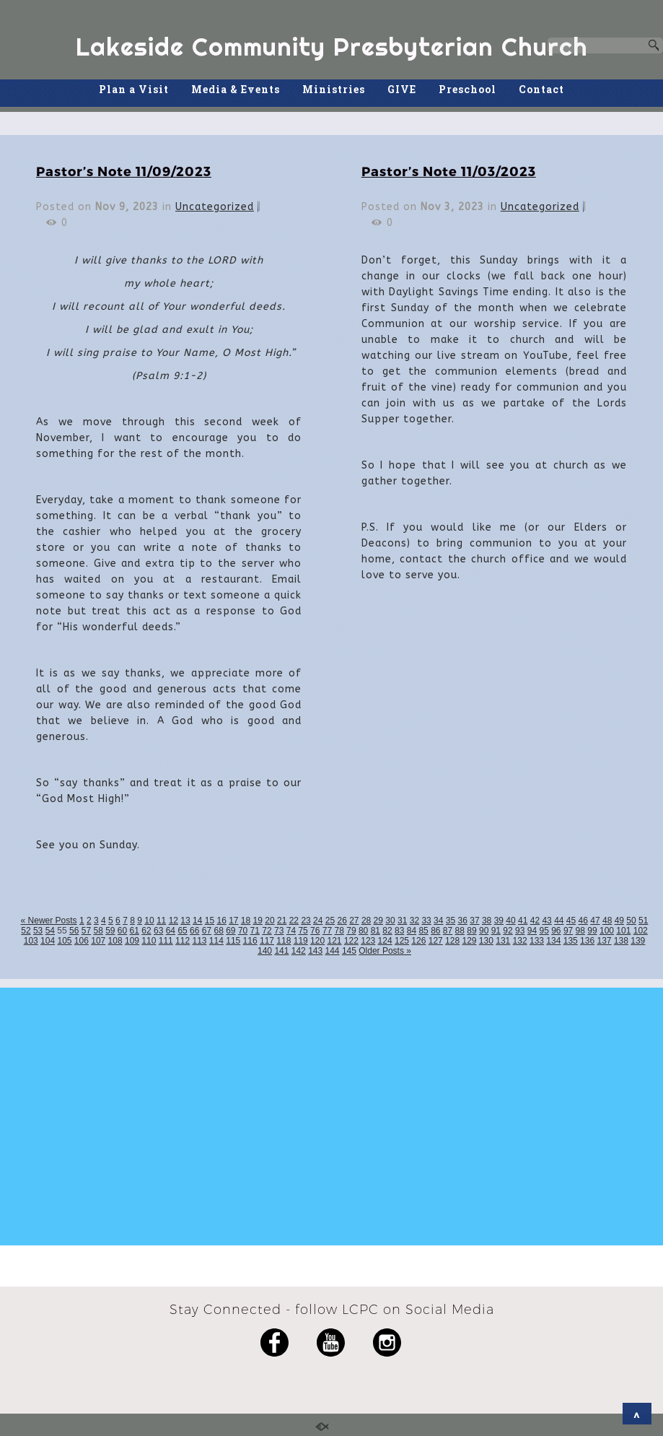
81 (375, 931)
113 (199, 941)
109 (132, 941)
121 (334, 941)
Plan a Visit (134, 89)
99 (592, 931)
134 (553, 941)
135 (570, 941)
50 (631, 920)
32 (414, 920)
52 (25, 931)
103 (31, 941)
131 (503, 941)
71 (255, 931)
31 (402, 920)
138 (621, 941)
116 (250, 941)
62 (146, 931)
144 (332, 951)
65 (182, 931)
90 (483, 931)
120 (317, 941)
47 (595, 920)
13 (185, 920)
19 (258, 920)
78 (339, 931)
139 (638, 941)
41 (522, 920)
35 (450, 920)
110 (148, 941)
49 (619, 920)
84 (411, 931)
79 (351, 931)
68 (218, 931)
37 (474, 920)
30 (390, 920)
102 (640, 931)
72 (266, 931)
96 (556, 931)
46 (583, 920)
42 (535, 920)
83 (399, 931)
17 (233, 920)
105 (64, 941)
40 (510, 920)
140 (265, 951)
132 (520, 941)
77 (327, 931)
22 (294, 920)
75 (302, 931)
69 (230, 931)
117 (267, 941)
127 (436, 941)
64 (170, 931)
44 (558, 920)
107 (98, 941)
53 (38, 931)
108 (115, 941)
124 (385, 941)
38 (486, 920)
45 (571, 920)
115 (233, 941)
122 (351, 941)
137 (604, 941)
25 (330, 920)
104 (47, 941)
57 (86, 931)
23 (305, 920)
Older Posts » (385, 951)
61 (134, 931)
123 (368, 941)
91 (496, 931)
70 (242, 931)
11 (161, 920)
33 (426, 920)
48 (607, 920)
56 (74, 931)
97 (568, 931)
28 (366, 920)
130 (486, 941)
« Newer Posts (49, 920)
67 (206, 931)
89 (471, 931)
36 (462, 920)
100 (607, 931)
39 (499, 920)
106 (81, 941)
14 (197, 920)
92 (507, 931)
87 (447, 931)
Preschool (467, 89)
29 (378, 920)
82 (387, 931)
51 (643, 920)
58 (97, 931)
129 (469, 941)
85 (423, 931)
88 (460, 931)
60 (122, 931)
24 (317, 920)
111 (166, 941)
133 (537, 941)
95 (543, 931)
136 (587, 941)
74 (291, 931)
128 (452, 941)
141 (281, 951)
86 (435, 931)
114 (216, 941)
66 (194, 931)
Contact (541, 89)
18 (245, 920)
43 (546, 920)
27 (354, 920)
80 (363, 931)
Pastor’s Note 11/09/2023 (123, 170)
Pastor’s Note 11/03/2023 (448, 170)
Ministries (333, 89)
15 (209, 920)
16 (221, 920)
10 (149, 920)
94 (532, 931)
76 (315, 931)
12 (173, 920)
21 (281, 920)
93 (519, 931)
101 (623, 931)
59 (110, 931)
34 (438, 920)
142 (298, 951)
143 (315, 951)
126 (418, 941)
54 (50, 931)
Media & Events (235, 89)
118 (283, 941)
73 (279, 931)
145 (349, 951)
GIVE (401, 89)
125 (402, 941)
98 (580, 931)
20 (269, 920)
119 (301, 941)
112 (182, 941)
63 (158, 931)
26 (341, 920)
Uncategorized (214, 207)
